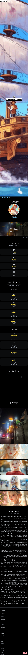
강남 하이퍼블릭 (5, 197)
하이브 (2, 629)
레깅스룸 (3, 627)
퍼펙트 (2, 624)
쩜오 (2, 641)
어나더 (2, 646)
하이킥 (2, 630)
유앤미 (2, 638)
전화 (25, 652)
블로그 (2, 616)
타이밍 (2, 643)
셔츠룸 (2, 633)
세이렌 (2, 650)
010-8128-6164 (14, 217)
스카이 (2, 621)
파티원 (2, 622)
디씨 (2, 637)
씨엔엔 (2, 635)
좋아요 (2, 648)
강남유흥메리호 (3, 1)
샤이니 (2, 645)
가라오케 (3, 619)
